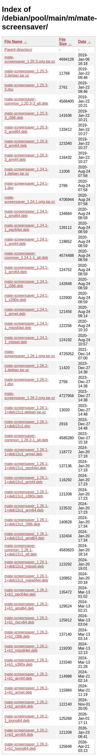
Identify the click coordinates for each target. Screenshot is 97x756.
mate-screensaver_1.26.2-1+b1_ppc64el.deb (26, 592)
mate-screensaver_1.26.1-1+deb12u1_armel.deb (26, 452)
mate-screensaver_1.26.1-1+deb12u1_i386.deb (26, 522)
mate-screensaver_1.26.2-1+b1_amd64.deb (26, 606)
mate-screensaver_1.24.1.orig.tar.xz (29, 199)
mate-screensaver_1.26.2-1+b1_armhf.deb (26, 676)
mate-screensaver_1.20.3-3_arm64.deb (26, 143)
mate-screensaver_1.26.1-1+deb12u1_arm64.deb (26, 508)
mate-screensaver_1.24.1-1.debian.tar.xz (26, 171)
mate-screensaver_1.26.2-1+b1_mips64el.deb (26, 648)
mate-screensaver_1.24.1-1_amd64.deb (26, 213)
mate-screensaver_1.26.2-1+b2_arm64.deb (26, 704)
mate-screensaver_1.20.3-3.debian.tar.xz (26, 73)
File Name (13, 42)
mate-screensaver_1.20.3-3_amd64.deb (26, 129)
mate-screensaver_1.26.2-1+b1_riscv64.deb (26, 620)
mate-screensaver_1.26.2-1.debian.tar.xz (26, 368)
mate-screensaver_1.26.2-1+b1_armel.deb (26, 690)
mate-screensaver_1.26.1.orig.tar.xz (29, 354)
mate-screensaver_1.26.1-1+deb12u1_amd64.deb (26, 536)
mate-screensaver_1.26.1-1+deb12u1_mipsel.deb (26, 564)
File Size (63, 41)
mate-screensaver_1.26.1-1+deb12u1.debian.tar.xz (26, 410)
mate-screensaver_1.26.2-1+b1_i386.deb (26, 634)
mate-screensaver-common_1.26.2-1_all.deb (26, 438)
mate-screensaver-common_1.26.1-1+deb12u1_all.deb (20, 550)
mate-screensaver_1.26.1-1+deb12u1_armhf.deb (26, 480)
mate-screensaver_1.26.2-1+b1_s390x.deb (26, 662)
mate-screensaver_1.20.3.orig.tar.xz (29, 59)
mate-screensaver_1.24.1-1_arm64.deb (26, 270)
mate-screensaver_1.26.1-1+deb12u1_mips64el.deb (26, 578)
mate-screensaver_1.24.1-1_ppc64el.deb (26, 227)
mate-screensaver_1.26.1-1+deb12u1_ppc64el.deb (26, 466)
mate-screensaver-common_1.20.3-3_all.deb (26, 101)
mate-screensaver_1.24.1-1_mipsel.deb (26, 340)
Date (82, 42)
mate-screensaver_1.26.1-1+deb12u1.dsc (26, 424)
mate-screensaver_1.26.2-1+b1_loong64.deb (26, 746)
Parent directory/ (18, 50)
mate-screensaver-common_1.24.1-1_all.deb (26, 255)
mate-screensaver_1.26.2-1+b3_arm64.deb (26, 732)
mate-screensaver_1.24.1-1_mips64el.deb (26, 325)
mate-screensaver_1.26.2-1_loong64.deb (26, 718)
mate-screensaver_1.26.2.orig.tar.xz (29, 396)
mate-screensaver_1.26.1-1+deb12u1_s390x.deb (26, 494)
